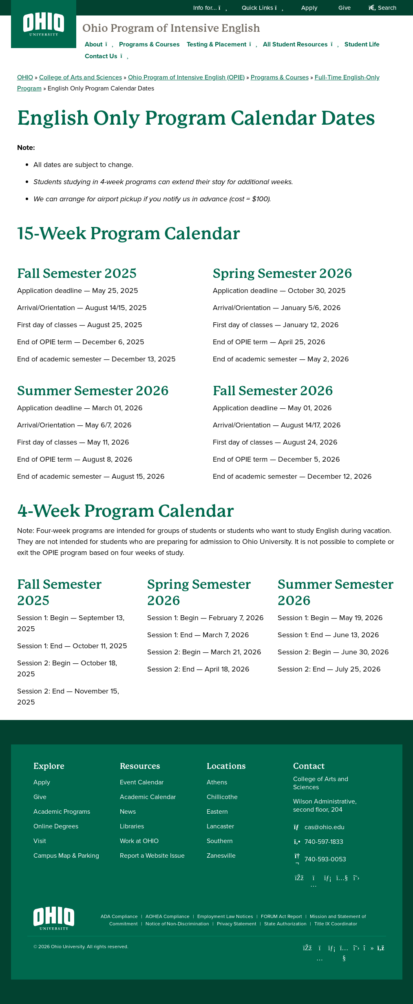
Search (382, 7)
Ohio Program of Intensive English (171, 28)
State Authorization (285, 923)
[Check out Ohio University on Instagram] (320, 958)
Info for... (210, 7)
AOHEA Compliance (168, 916)
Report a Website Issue (152, 855)
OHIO (25, 77)
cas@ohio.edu (325, 827)
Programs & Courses (149, 44)
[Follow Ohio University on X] (356, 948)
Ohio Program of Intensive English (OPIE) (186, 77)
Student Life (362, 44)
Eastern (217, 811)
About (93, 44)
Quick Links (262, 7)
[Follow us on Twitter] (356, 878)
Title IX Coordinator (335, 923)
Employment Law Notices (225, 916)
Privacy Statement (236, 923)
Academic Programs (61, 811)
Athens (217, 782)
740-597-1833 (324, 842)
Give (344, 7)
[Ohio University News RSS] (381, 948)
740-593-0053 (325, 859)
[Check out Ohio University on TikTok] (369, 948)
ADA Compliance (119, 916)
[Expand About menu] (108, 44)
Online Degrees (55, 826)
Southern (220, 840)
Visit (39, 840)
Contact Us (101, 56)
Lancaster (220, 826)
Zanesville (221, 855)
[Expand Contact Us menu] (123, 55)
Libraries (132, 826)
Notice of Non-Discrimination (177, 923)
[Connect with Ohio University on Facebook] (308, 948)
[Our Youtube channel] (342, 878)
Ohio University (67, 946)
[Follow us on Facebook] (299, 878)
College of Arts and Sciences (80, 77)
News (128, 811)
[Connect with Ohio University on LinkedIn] (332, 948)
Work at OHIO (139, 840)
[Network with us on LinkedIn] (328, 878)
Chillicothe (222, 796)
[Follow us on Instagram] (313, 884)
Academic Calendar (148, 796)
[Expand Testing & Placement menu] (252, 44)
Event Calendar (141, 782)
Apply (309, 7)
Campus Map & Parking (66, 855)
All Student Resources (295, 44)
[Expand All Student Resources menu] (333, 44)
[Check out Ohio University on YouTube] (344, 953)
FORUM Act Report (281, 916)
